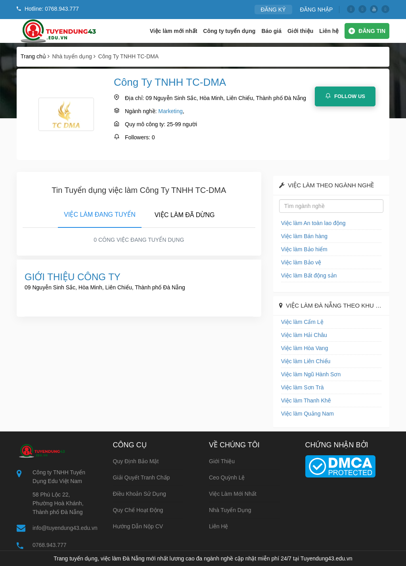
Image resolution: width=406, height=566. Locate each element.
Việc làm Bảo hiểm (304, 249)
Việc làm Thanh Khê (306, 400)
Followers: (137, 137)
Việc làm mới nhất (173, 31)
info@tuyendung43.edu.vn (65, 528)
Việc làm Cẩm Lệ (302, 322)
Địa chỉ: (134, 98)
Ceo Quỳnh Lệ (227, 477)
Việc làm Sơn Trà (302, 387)
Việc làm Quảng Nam (307, 413)
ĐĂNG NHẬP (316, 9)
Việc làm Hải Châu (304, 335)
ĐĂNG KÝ (273, 9)
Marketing (170, 111)
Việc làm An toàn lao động (313, 223)
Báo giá (271, 31)
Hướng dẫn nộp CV (138, 526)
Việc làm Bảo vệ (301, 262)
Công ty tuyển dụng (229, 31)
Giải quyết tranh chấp (141, 477)
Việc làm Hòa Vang (304, 348)
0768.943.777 (50, 545)
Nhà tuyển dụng (230, 510)
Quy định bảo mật (136, 461)
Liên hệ (329, 31)
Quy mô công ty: (145, 124)
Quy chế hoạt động (138, 510)
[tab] (99, 213)
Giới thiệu (300, 31)
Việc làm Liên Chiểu (306, 361)
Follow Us (345, 96)
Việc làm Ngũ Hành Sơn (311, 374)
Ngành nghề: (141, 111)
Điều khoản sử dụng (139, 494)
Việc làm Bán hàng (304, 236)
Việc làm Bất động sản (309, 275)
